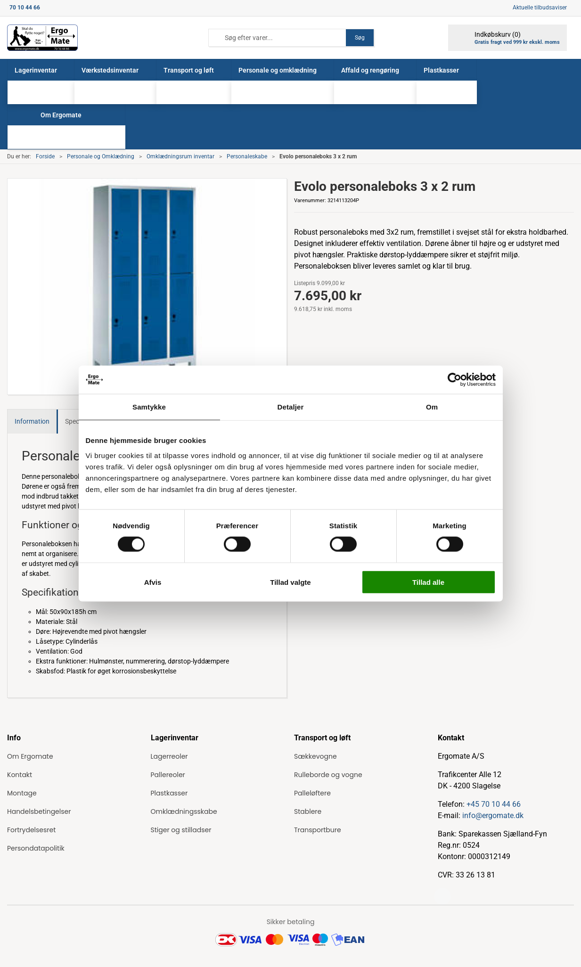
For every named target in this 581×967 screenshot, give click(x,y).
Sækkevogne (315, 756)
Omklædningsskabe (184, 811)
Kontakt (19, 774)
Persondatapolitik (36, 848)
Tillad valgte (290, 582)
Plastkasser (169, 793)
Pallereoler (168, 774)
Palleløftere (312, 793)
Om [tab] (432, 407)
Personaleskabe (247, 156)
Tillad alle (428, 582)
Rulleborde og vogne (328, 774)
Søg (360, 37)
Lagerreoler (169, 756)
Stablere (307, 811)
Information (32, 421)
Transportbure (317, 830)
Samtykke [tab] (149, 407)
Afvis (153, 582)
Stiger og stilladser (181, 830)
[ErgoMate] (42, 38)
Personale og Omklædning (100, 156)
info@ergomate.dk (493, 815)
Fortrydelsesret (31, 830)
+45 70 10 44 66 (493, 804)
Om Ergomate (30, 756)
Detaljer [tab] (291, 407)
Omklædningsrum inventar (180, 156)
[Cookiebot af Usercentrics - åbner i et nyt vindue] (454, 380)
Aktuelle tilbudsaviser (540, 7)
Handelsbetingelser (39, 811)
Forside (45, 156)
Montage (22, 793)
